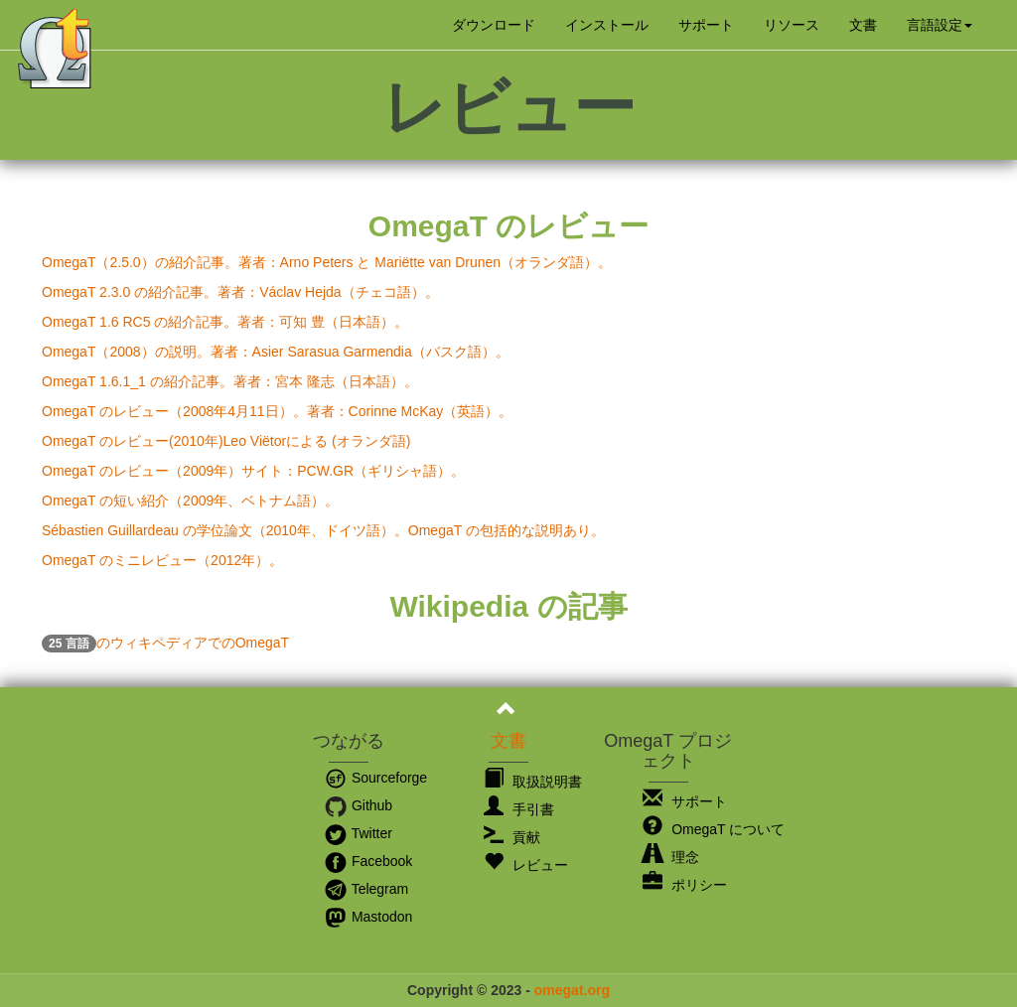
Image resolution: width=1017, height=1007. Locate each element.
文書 (863, 25)
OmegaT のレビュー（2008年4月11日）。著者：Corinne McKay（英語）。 (277, 411)
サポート (706, 25)
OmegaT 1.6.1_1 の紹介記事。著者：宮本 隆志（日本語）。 (230, 381)
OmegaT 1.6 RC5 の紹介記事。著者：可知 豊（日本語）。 (225, 322)
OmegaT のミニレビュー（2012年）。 (162, 560)
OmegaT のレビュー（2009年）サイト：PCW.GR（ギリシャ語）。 (253, 471)
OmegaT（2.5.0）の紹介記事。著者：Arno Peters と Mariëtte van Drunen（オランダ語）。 (327, 262)
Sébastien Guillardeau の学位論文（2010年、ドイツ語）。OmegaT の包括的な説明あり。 (323, 530)
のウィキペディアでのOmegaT (165, 642)
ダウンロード (493, 25)
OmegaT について (714, 829)
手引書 (519, 809)
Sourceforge (375, 778)
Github (358, 805)
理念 (671, 857)
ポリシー (685, 885)
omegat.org (572, 990)
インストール (607, 25)
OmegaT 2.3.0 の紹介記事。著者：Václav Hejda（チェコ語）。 (240, 292)
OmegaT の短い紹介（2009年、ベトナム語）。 (190, 500)
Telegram (366, 889)
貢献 (512, 837)
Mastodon (368, 917)
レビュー (526, 865)
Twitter (358, 833)
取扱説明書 (533, 782)
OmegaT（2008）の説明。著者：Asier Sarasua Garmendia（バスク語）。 (275, 352)
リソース (791, 25)
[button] (939, 25)
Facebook (368, 861)
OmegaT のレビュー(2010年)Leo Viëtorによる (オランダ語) (226, 441)
